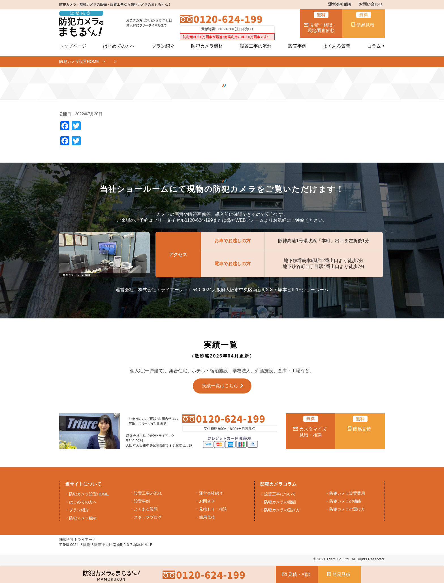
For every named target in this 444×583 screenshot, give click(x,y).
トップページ (72, 46)
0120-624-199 (228, 19)
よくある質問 (336, 46)
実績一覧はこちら (220, 385)
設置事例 (297, 46)
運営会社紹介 (340, 4)
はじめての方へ (119, 46)
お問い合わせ (371, 4)
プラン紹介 (163, 46)
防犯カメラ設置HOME (79, 61)
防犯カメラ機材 (207, 46)
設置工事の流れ (256, 46)
